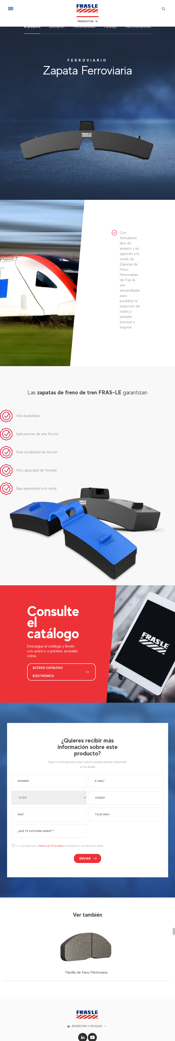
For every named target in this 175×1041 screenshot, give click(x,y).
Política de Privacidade (51, 830)
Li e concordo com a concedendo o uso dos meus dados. (60, 830)
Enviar (85, 843)
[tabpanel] (86, 938)
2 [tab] (174, 917)
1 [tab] (174, 913)
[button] (87, 1010)
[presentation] (119, 817)
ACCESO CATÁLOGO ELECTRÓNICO (48, 656)
